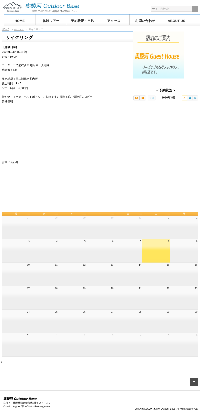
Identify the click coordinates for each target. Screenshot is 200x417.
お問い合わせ (145, 21)
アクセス (113, 21)
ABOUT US (176, 21)
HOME (20, 21)
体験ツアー (51, 21)
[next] (142, 98)
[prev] (136, 98)
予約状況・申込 (82, 21)
